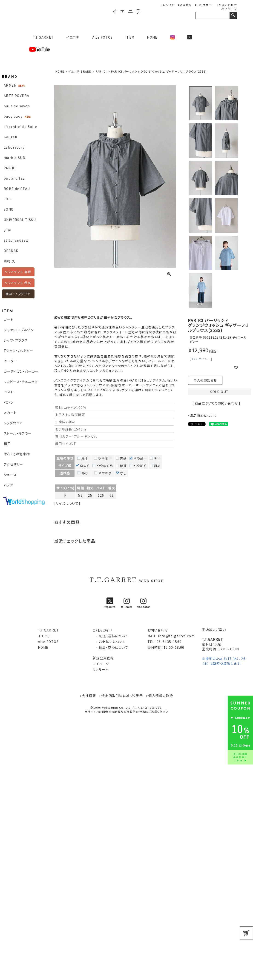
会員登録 (185, 5)
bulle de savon (17, 106)
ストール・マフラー (18, 433)
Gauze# (10, 137)
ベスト (9, 392)
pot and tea (14, 178)
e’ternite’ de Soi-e (20, 126)
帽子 (7, 443)
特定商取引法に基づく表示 (122, 696)
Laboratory (14, 147)
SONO (9, 209)
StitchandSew (16, 240)
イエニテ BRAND (79, 71)
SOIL (8, 199)
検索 (233, 15)
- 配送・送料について (110, 636)
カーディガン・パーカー (21, 371)
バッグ (8, 485)
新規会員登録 (103, 658)
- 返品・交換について (110, 647)
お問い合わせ (228, 5)
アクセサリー (13, 464)
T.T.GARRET (41, 37)
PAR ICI (10, 168)
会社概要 (89, 696)
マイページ (229, 9)
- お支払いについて (109, 641)
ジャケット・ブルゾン (19, 330)
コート (8, 319)
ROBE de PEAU (17, 188)
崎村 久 (9, 261)
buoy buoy (13, 116)
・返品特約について (202, 415)
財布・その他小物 (17, 454)
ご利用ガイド (205, 5)
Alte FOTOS (102, 37)
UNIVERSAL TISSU (20, 219)
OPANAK (11, 250)
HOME (152, 37)
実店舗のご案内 (214, 629)
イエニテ (73, 37)
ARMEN (10, 85)
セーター (10, 361)
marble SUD (14, 157)
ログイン (169, 5)
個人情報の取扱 (161, 696)
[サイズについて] (67, 503)
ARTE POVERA (16, 95)
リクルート (100, 669)
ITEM (130, 37)
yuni (8, 230)
